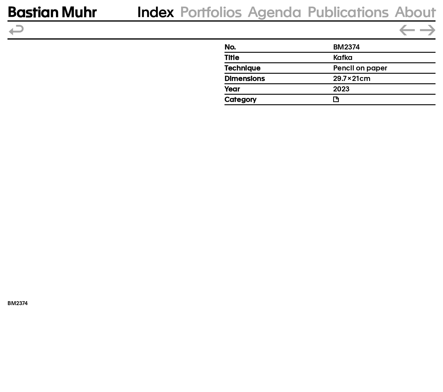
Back (16, 30)
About (415, 12)
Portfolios (210, 12)
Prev (407, 30)
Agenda (274, 12)
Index (155, 12)
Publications (347, 12)
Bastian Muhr (51, 12)
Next (428, 30)
